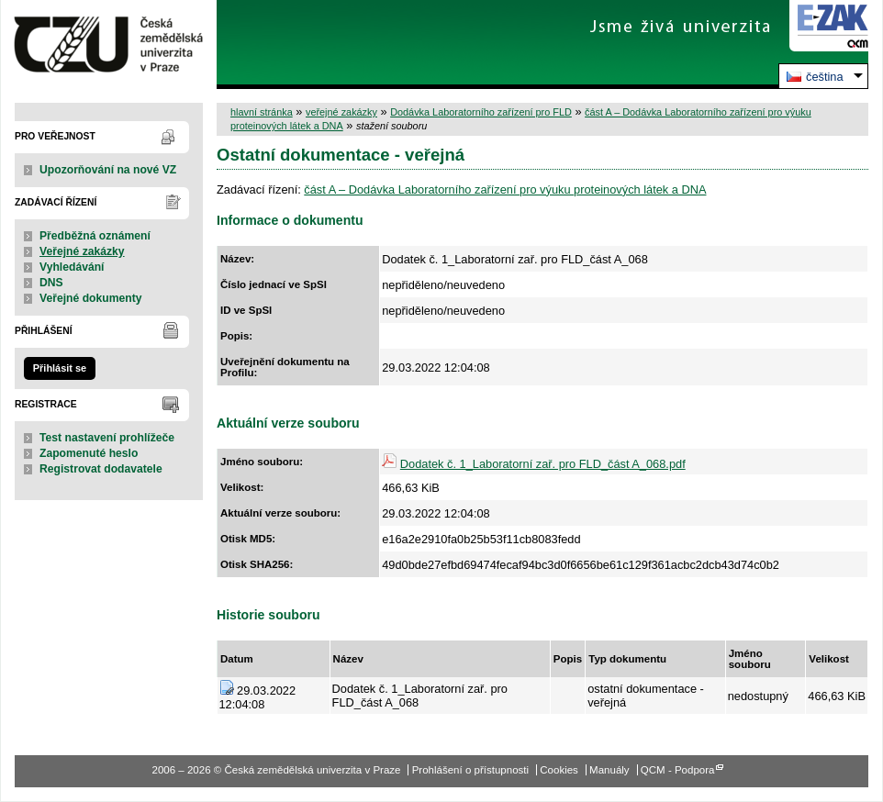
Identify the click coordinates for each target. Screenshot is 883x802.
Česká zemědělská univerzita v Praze (109, 44)
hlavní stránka (261, 111)
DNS (51, 282)
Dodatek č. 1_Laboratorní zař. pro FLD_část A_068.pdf (543, 464)
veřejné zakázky (341, 111)
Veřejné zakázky (82, 251)
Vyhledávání (72, 267)
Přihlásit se (59, 367)
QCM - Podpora (678, 769)
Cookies (559, 769)
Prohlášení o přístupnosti (470, 769)
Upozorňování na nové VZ (107, 169)
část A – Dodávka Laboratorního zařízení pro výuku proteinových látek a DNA (505, 189)
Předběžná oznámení (95, 235)
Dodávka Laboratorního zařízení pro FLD (481, 111)
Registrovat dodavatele (100, 468)
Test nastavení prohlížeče (106, 437)
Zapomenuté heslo (88, 453)
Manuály (609, 769)
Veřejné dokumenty (90, 298)
